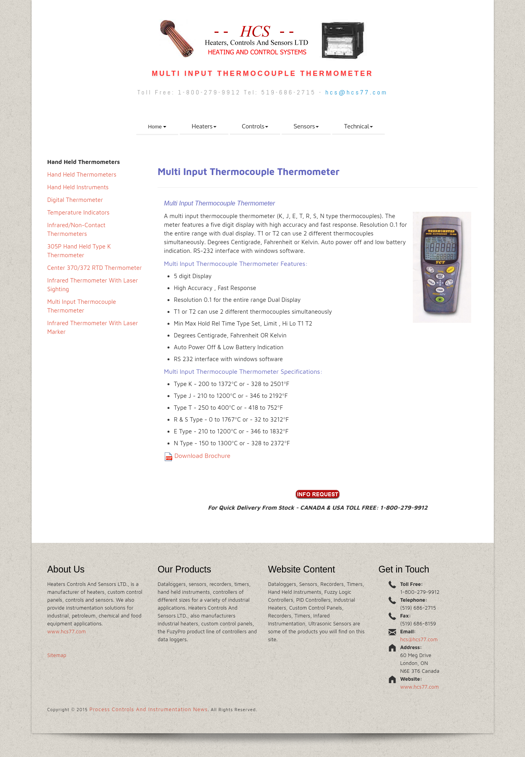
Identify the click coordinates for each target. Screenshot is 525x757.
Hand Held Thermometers (82, 174)
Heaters (204, 126)
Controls (255, 126)
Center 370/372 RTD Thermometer (94, 267)
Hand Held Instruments (78, 187)
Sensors (306, 126)
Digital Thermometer (75, 199)
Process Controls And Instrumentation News (148, 709)
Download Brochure (202, 455)
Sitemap (56, 655)
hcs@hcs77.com (357, 92)
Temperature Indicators (78, 212)
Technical (358, 126)
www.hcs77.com (66, 631)
